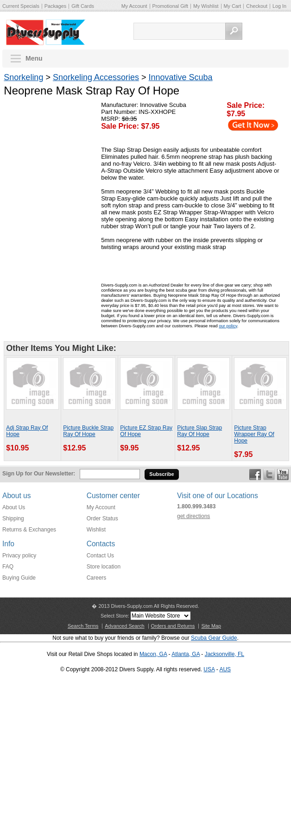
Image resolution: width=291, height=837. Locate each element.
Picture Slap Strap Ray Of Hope (199, 431)
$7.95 (236, 114)
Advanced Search (124, 626)
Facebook (255, 474)
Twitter (269, 474)
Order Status (102, 518)
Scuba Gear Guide (214, 638)
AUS (225, 669)
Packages (55, 6)
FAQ (7, 566)
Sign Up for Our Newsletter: (38, 473)
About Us (13, 507)
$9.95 (129, 448)
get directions (193, 516)
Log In (279, 6)
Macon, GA (153, 654)
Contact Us (100, 555)
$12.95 (74, 448)
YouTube (283, 474)
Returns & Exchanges (29, 529)
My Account (134, 6)
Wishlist (96, 529)
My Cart (232, 6)
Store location (103, 566)
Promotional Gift (170, 6)
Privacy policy (19, 555)
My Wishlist (206, 6)
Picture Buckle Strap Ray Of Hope (88, 431)
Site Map (211, 626)
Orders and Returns (173, 626)
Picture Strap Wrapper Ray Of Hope (254, 434)
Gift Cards (82, 6)
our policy (228, 325)
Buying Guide (19, 578)
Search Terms (83, 626)
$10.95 (17, 448)
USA (209, 669)
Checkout (256, 6)
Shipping (13, 518)
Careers (97, 578)
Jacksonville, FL (224, 654)
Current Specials (20, 6)
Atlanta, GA (185, 654)
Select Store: (115, 615)
